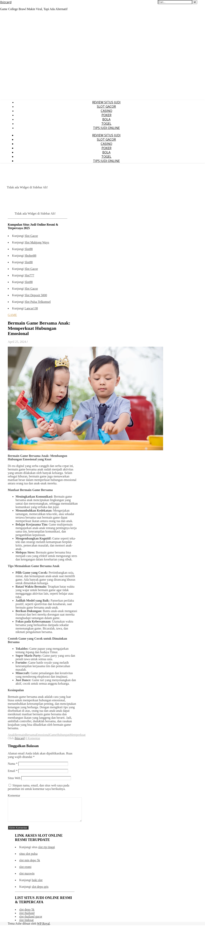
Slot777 (29, 275)
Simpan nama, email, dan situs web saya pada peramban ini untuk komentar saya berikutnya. (38, 787)
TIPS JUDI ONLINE (106, 128)
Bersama (30, 734)
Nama (12, 763)
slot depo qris (40, 891)
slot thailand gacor (30, 921)
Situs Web (14, 778)
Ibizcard (5, 2)
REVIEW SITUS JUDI (106, 102)
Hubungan (63, 734)
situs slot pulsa (28, 858)
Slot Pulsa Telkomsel (37, 301)
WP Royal (43, 928)
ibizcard (20, 738)
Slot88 (28, 249)
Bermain (20, 734)
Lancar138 (31, 308)
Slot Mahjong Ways (36, 242)
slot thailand (27, 917)
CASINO (106, 111)
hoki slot (37, 884)
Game (53, 734)
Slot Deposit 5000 (35, 295)
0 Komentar (32, 738)
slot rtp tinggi (46, 851)
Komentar (14, 795)
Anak (11, 734)
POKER (106, 115)
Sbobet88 (30, 255)
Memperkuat (78, 734)
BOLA (106, 119)
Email (12, 770)
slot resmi (25, 871)
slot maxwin (27, 878)
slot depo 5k (26, 914)
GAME (12, 315)
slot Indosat (26, 924)
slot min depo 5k (29, 865)
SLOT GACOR (106, 106)
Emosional (42, 734)
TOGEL (106, 123)
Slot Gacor (31, 235)
